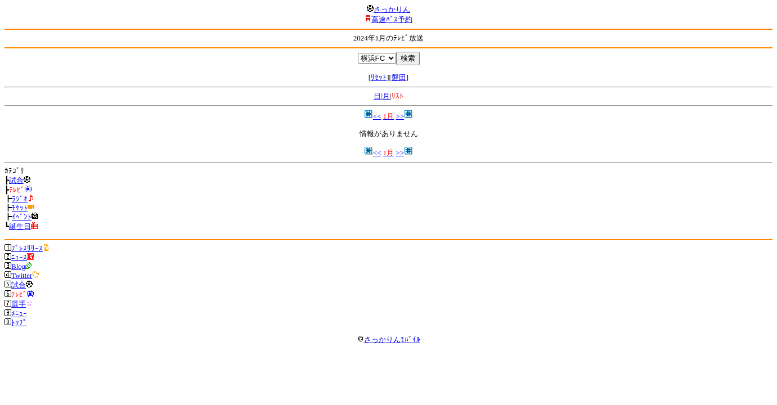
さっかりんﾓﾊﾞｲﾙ (388, 339)
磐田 (399, 77)
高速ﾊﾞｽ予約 (391, 19)
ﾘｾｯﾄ (379, 77)
